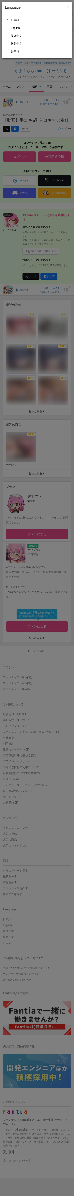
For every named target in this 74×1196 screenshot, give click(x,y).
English (15, 27)
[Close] (68, 7)
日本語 (15, 20)
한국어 (15, 51)
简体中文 (16, 35)
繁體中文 (16, 43)
